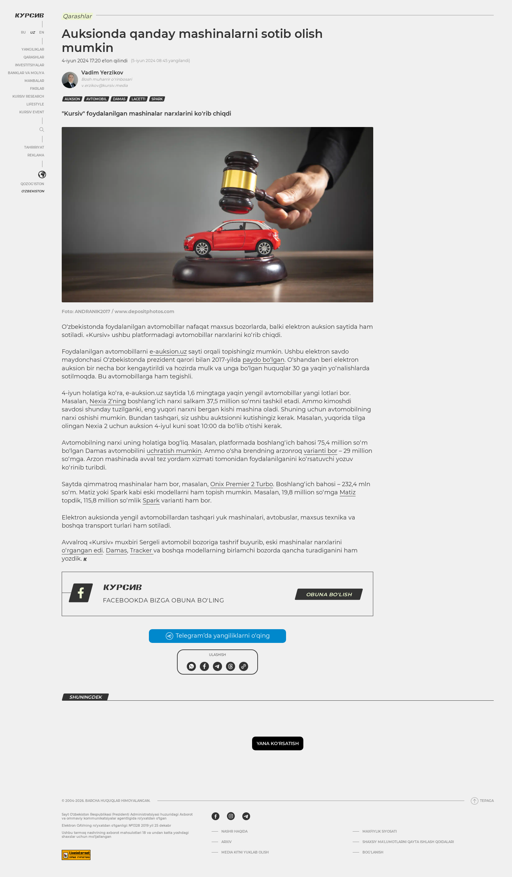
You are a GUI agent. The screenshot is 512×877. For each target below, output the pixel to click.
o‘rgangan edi (82, 550)
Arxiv (226, 842)
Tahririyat (34, 147)
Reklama (35, 155)
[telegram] (246, 816)
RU (23, 33)
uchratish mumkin (174, 450)
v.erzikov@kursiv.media (104, 85)
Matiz (348, 492)
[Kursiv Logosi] (29, 15)
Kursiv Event (31, 112)
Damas (119, 99)
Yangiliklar (33, 49)
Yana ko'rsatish (278, 743)
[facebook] (215, 816)
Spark (157, 99)
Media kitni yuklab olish (245, 852)
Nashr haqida (234, 832)
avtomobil (96, 99)
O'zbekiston (32, 191)
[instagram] (231, 816)
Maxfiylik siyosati (379, 832)
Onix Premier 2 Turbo (241, 484)
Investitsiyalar (29, 65)
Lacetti (138, 99)
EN (41, 33)
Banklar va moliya (26, 73)
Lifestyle (35, 104)
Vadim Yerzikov (102, 73)
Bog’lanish (372, 852)
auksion (72, 99)
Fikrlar (37, 89)
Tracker (141, 550)
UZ (32, 33)
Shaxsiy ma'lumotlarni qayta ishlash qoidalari (408, 842)
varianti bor (320, 450)
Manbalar (34, 81)
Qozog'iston (32, 184)
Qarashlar (34, 57)
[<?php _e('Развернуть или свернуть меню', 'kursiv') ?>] (42, 174)
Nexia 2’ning (107, 401)
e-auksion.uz (168, 351)
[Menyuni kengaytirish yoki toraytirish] (42, 130)
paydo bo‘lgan (263, 359)
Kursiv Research (28, 96)
